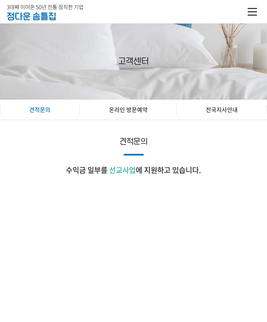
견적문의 (40, 109)
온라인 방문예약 (128, 109)
